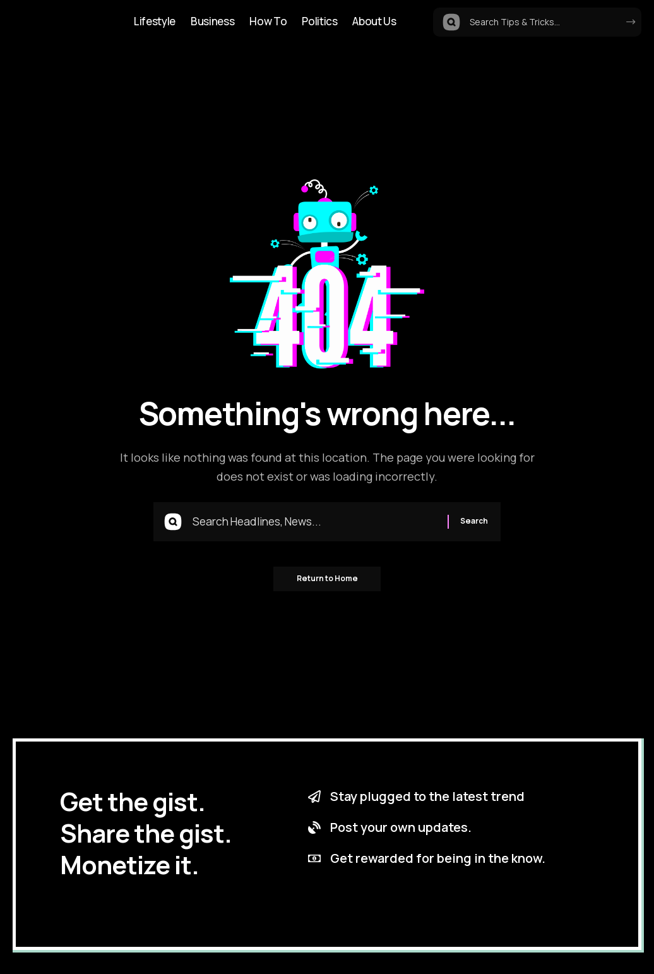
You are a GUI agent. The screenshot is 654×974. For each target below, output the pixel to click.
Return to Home (327, 581)
